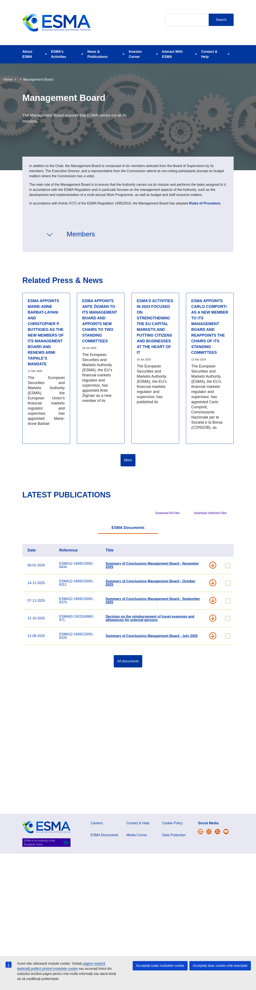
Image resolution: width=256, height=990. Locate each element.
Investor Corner (135, 54)
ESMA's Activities (58, 54)
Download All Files (167, 513)
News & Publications (97, 54)
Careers (97, 823)
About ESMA (27, 54)
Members (81, 234)
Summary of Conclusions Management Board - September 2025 (153, 600)
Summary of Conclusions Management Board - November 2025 (152, 565)
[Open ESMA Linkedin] (217, 831)
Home (8, 79)
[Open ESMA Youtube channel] (226, 831)
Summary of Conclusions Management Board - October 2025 (150, 582)
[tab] (128, 528)
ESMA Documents (128, 528)
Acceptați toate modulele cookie (160, 965)
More (128, 460)
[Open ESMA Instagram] (208, 831)
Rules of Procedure (204, 203)
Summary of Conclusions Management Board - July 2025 (152, 636)
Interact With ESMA (172, 54)
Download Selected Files (210, 513)
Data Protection (174, 835)
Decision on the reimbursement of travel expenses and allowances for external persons (150, 618)
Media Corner (136, 835)
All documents (128, 661)
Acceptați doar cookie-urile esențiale (220, 965)
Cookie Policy (172, 823)
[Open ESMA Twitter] (200, 831)
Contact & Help (209, 54)
